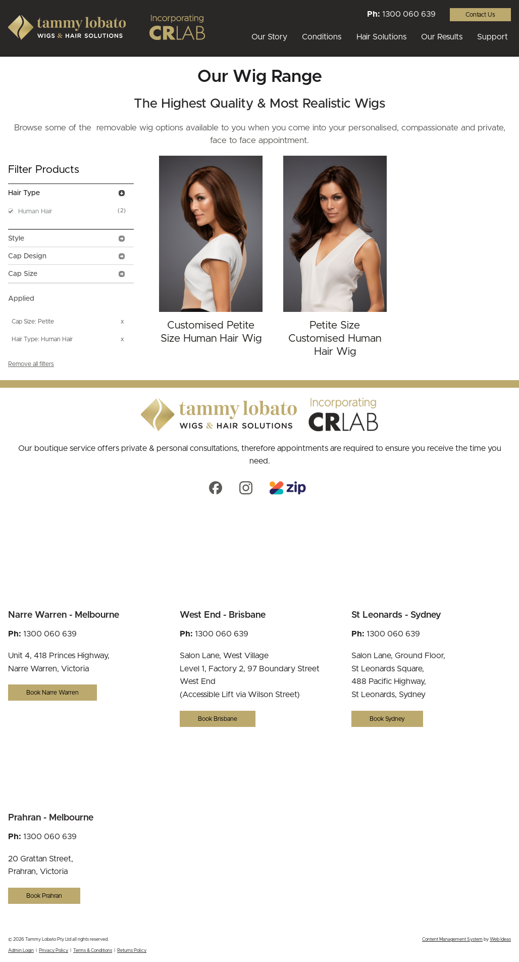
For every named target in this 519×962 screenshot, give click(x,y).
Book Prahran (44, 896)
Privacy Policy (53, 950)
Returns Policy (131, 950)
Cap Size (23, 321)
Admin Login (21, 950)
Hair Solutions (381, 37)
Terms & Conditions (92, 950)
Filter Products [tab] (43, 169)
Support (492, 37)
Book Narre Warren (52, 693)
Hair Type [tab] (67, 193)
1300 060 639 (409, 14)
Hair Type (25, 339)
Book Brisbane (217, 719)
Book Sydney (387, 719)
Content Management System (452, 939)
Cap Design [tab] (67, 256)
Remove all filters (31, 364)
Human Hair (35, 211)
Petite (46, 321)
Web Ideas (500, 939)
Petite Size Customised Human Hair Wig (334, 338)
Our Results (441, 37)
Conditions (321, 37)
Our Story (269, 37)
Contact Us (480, 15)
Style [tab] (67, 239)
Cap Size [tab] (67, 274)
